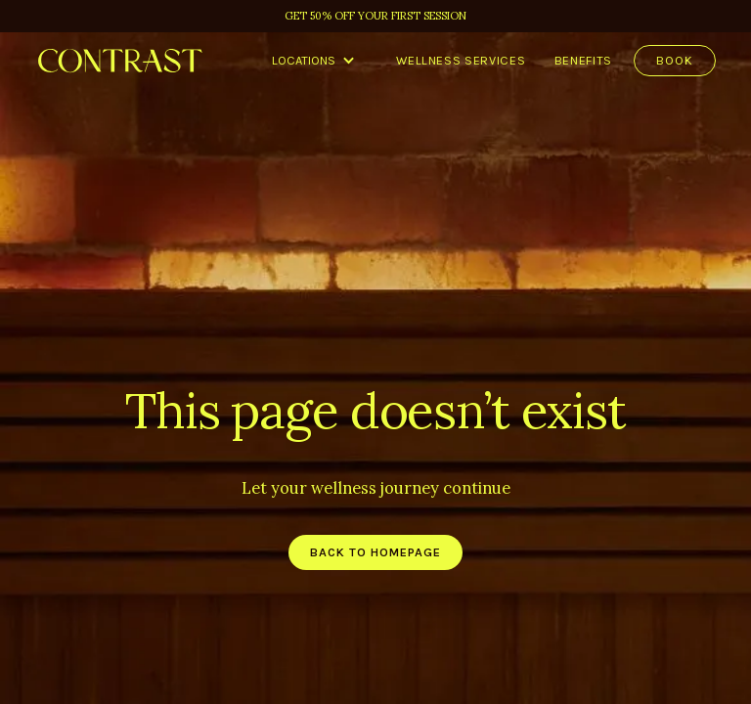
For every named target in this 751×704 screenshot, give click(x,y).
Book (674, 60)
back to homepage (375, 552)
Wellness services (460, 60)
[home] (120, 60)
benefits (583, 60)
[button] (313, 60)
